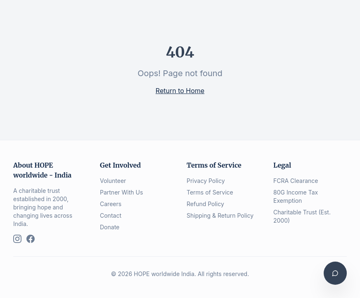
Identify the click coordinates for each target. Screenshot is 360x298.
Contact (110, 215)
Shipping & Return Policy (220, 215)
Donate (109, 227)
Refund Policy (205, 203)
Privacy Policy (206, 180)
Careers (110, 203)
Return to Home (180, 91)
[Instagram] (17, 239)
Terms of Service (210, 192)
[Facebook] (30, 239)
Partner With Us (121, 192)
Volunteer (113, 180)
